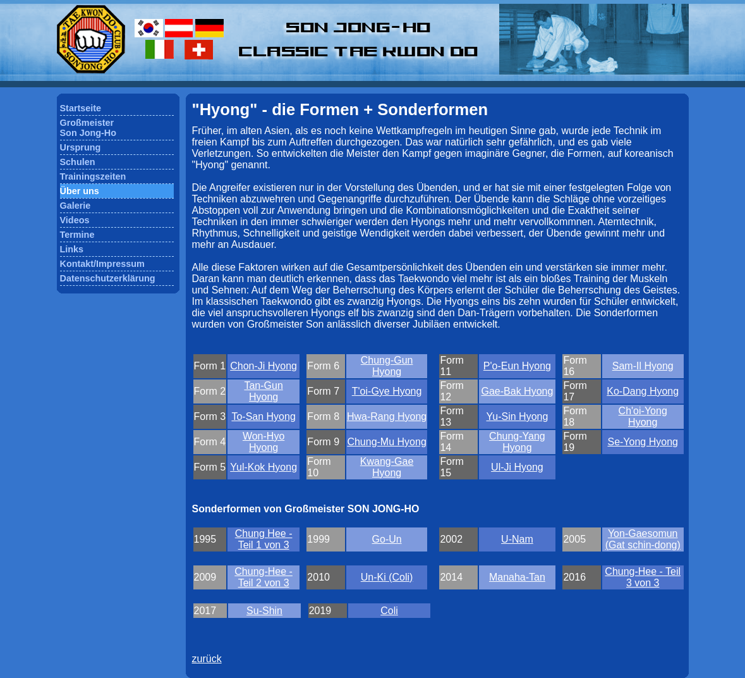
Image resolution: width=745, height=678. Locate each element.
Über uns (79, 191)
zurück (207, 658)
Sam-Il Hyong (643, 366)
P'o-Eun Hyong (517, 366)
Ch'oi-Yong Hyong (643, 416)
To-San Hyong (263, 416)
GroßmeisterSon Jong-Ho (88, 128)
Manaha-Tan (517, 577)
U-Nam (517, 539)
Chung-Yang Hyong (517, 442)
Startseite (81, 108)
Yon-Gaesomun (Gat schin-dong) (643, 539)
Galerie (75, 205)
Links (72, 249)
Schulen (77, 162)
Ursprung (80, 147)
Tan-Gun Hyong (263, 391)
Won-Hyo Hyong (263, 442)
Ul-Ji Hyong (517, 467)
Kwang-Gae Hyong (387, 467)
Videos (75, 220)
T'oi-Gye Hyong (387, 391)
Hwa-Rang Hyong (387, 416)
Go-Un (387, 539)
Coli (389, 610)
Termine (77, 235)
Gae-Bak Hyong (518, 391)
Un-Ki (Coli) (387, 577)
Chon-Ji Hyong (263, 366)
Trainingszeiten (93, 176)
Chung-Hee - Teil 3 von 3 (643, 577)
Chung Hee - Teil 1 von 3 (264, 539)
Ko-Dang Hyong (643, 391)
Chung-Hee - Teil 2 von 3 (263, 577)
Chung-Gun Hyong (387, 366)
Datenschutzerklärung (107, 278)
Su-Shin (264, 610)
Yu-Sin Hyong (517, 416)
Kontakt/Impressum (102, 264)
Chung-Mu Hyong (386, 441)
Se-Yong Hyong (642, 441)
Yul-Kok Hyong (263, 467)
